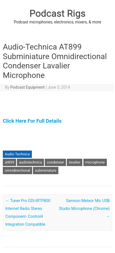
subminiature (45, 170)
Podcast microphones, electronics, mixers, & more (57, 22)
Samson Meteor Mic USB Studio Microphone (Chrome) (84, 208)
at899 (9, 162)
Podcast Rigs (57, 13)
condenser (55, 162)
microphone (95, 162)
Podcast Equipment (27, 87)
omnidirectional (17, 170)
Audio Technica (17, 154)
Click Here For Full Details (32, 121)
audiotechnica (30, 162)
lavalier (74, 162)
